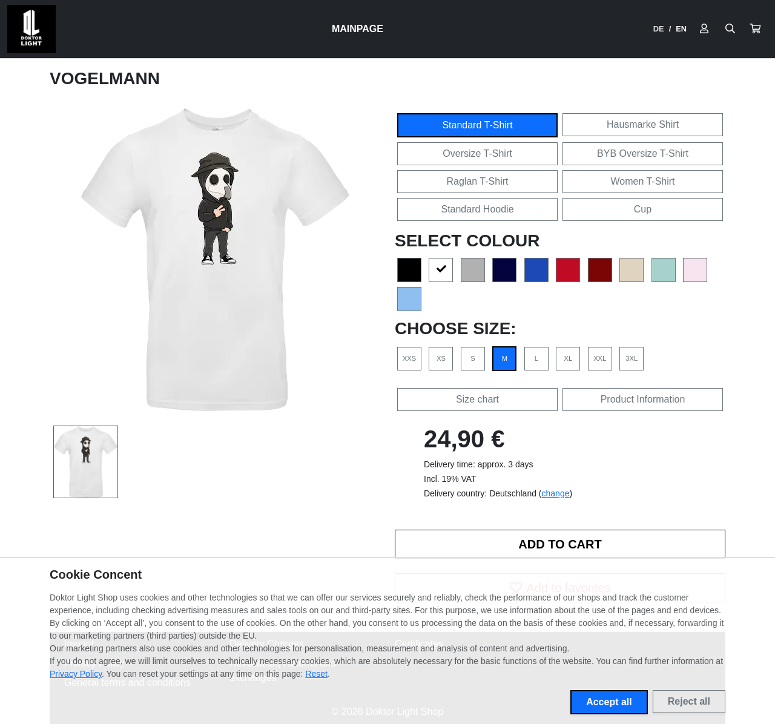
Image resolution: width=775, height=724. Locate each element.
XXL (599, 358)
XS (441, 358)
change (556, 493)
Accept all (609, 702)
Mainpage (357, 29)
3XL (631, 358)
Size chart (477, 399)
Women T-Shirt (642, 181)
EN (681, 28)
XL (568, 358)
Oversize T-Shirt (477, 153)
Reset (316, 674)
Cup (642, 209)
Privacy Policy (76, 674)
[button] (755, 29)
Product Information (643, 399)
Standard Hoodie (477, 209)
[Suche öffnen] (730, 29)
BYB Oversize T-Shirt (642, 153)
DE (658, 28)
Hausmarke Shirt (643, 124)
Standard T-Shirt (477, 125)
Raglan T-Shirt (478, 181)
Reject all (689, 701)
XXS (409, 358)
